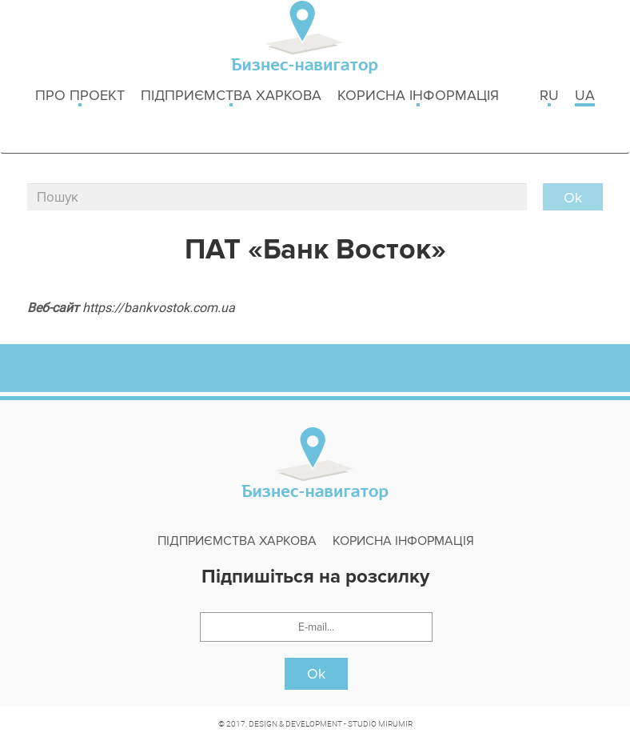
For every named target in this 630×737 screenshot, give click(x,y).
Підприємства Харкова (231, 96)
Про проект (80, 96)
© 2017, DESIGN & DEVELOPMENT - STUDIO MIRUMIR (315, 723)
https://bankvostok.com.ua (158, 307)
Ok (316, 674)
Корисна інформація (418, 96)
